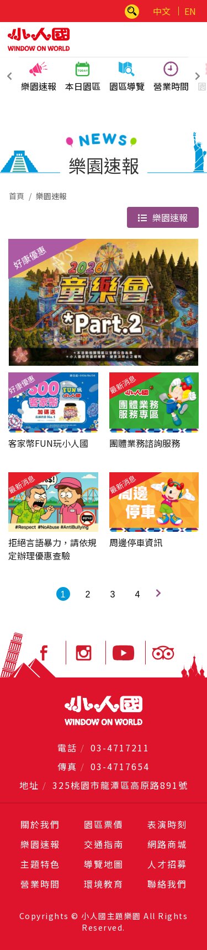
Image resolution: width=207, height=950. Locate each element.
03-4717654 (120, 766)
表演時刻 (167, 824)
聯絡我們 (167, 883)
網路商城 (167, 844)
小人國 (39, 39)
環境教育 (104, 883)
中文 (162, 11)
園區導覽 (127, 77)
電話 (67, 747)
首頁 (16, 195)
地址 (29, 785)
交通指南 (104, 844)
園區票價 (104, 824)
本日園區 (82, 77)
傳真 (67, 766)
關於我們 (40, 824)
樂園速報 (38, 77)
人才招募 (167, 864)
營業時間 (171, 77)
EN (190, 11)
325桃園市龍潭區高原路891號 (120, 785)
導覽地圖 (104, 864)
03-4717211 (120, 747)
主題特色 (40, 864)
